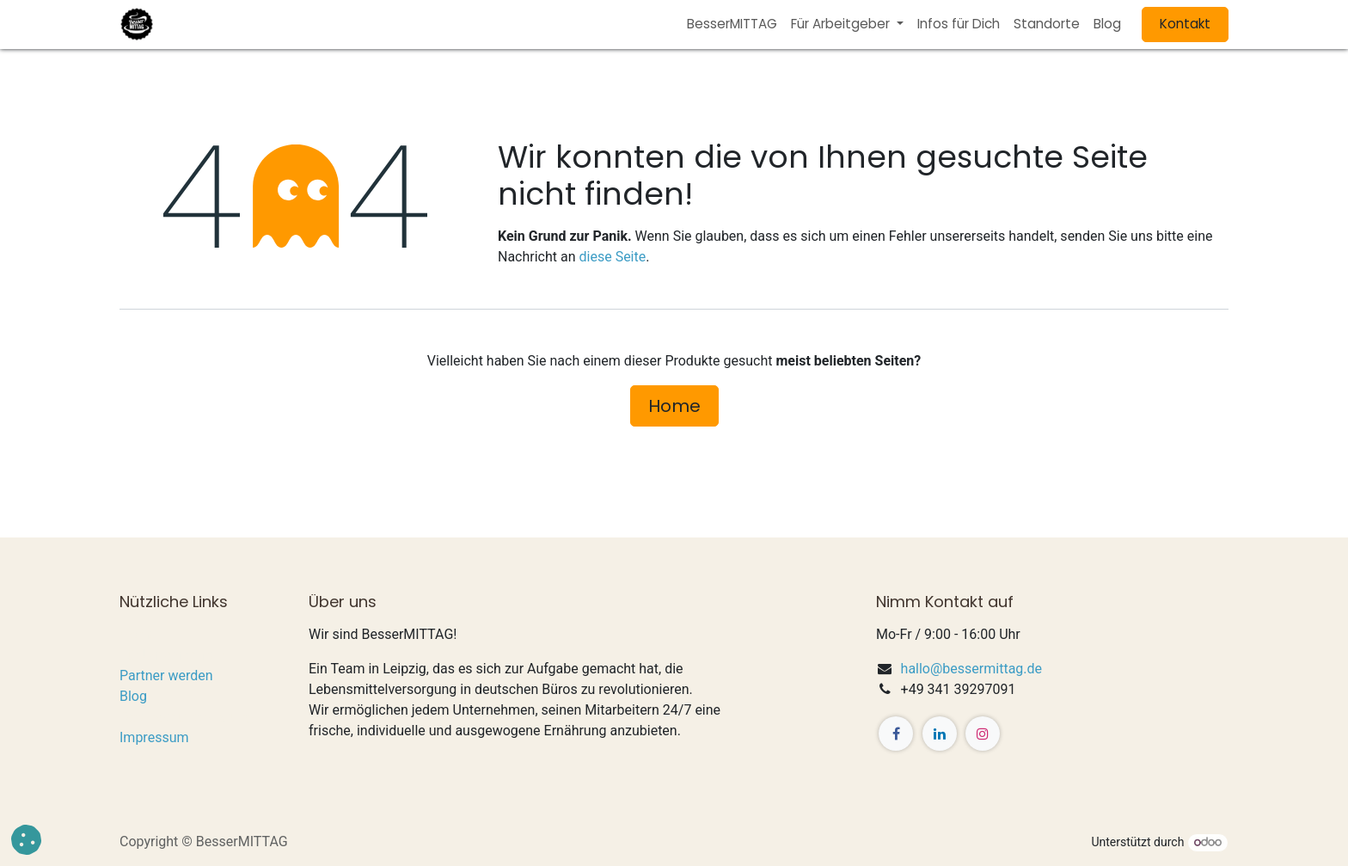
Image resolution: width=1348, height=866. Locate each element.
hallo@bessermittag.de (971, 668)
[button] (26, 840)
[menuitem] (732, 24)
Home (674, 406)
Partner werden (166, 675)
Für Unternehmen (172, 655)
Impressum (154, 737)
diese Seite (612, 257)
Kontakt (1185, 24)
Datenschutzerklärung (186, 717)
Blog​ (133, 696)
